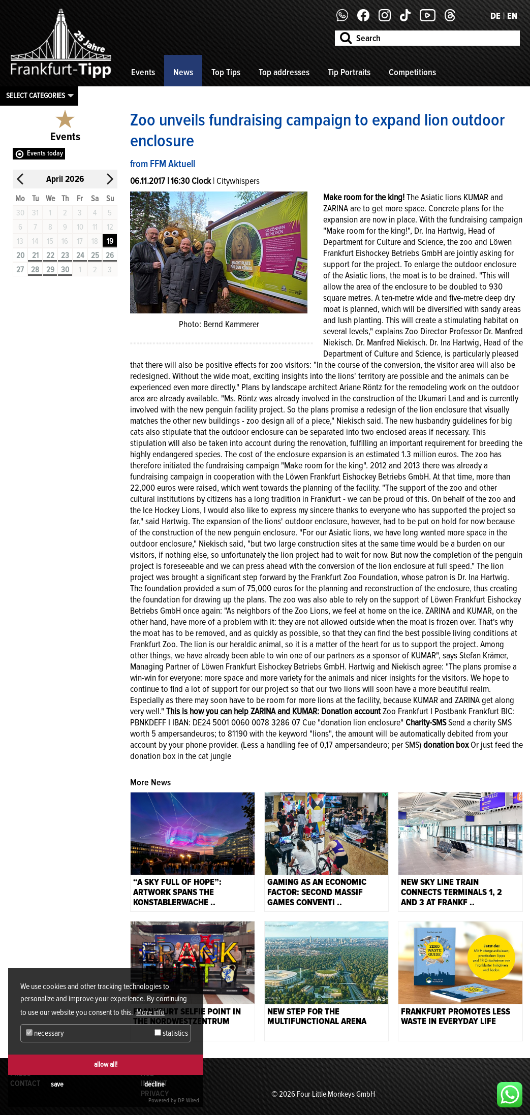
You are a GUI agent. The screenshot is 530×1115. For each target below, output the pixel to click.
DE (495, 15)
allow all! (105, 1064)
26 (110, 255)
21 (35, 255)
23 (65, 255)
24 (80, 255)
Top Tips (225, 72)
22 (50, 255)
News (183, 72)
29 (50, 270)
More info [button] (150, 1012)
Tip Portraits (349, 72)
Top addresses (284, 72)
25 (95, 255)
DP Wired (188, 1100)
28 (35, 270)
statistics (171, 1033)
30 (65, 270)
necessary (45, 1033)
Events (143, 72)
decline (154, 1084)
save (57, 1084)
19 (110, 241)
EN (512, 15)
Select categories (35, 95)
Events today (45, 153)
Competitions (412, 72)
